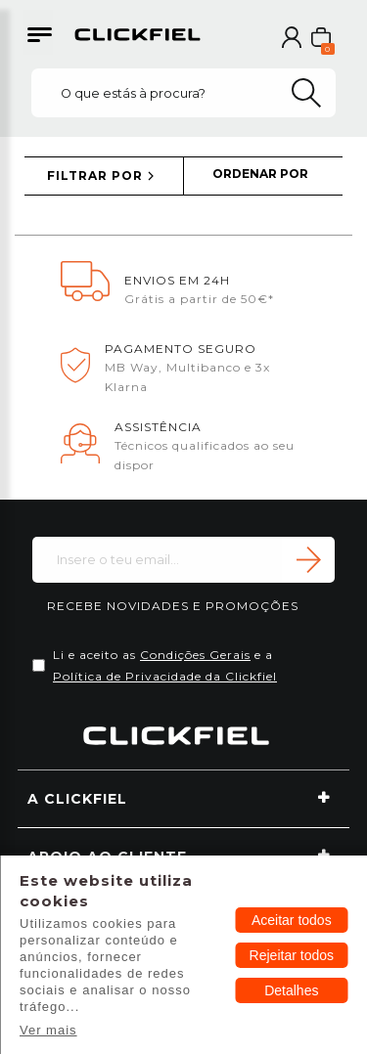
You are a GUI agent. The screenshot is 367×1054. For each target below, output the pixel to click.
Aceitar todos (292, 920)
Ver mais (48, 1030)
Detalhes (291, 990)
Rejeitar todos (292, 955)
